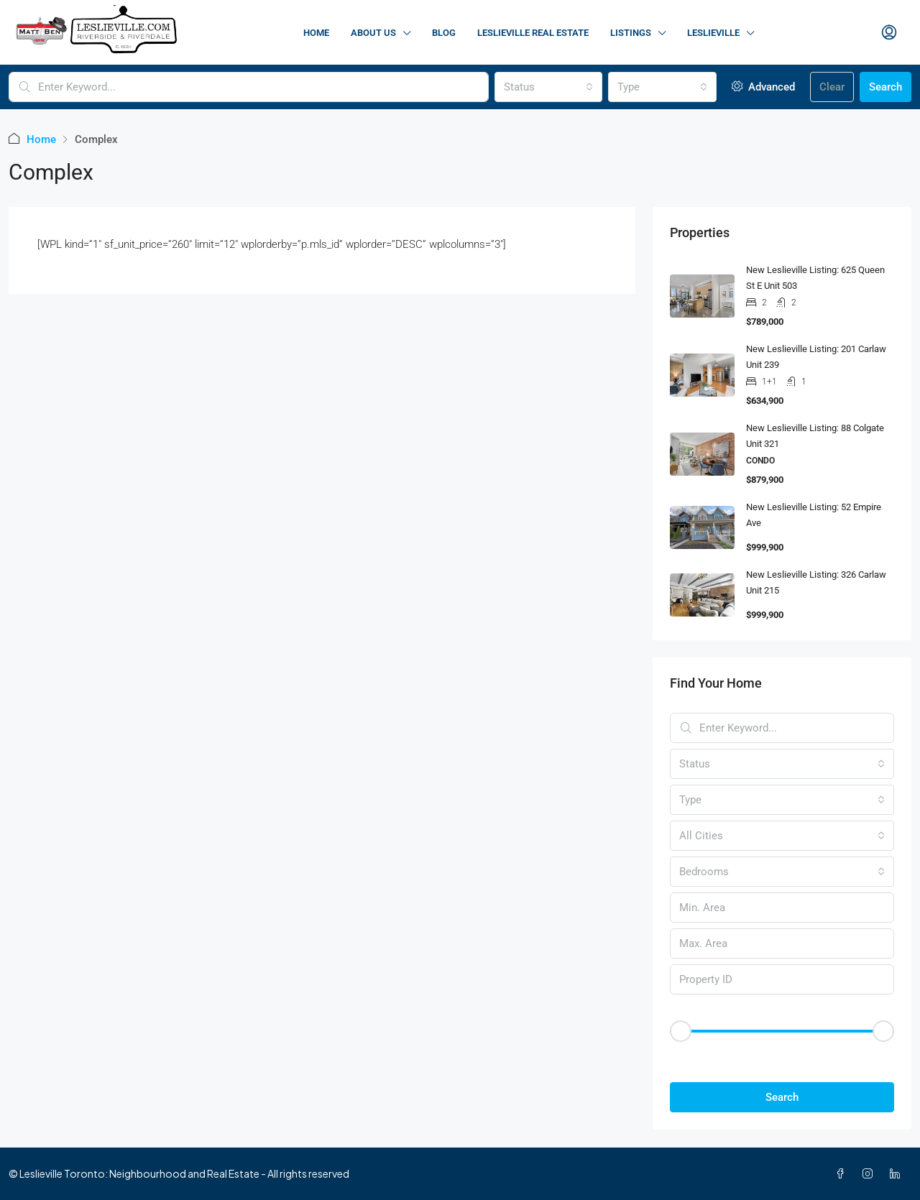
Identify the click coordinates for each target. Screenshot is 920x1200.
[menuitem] (889, 33)
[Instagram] (870, 1173)
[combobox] (548, 87)
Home (316, 32)
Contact (819, 32)
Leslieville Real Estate (533, 32)
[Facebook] (843, 1173)
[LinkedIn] (898, 1173)
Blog (444, 32)
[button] (782, 1056)
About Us (373, 32)
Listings (630, 32)
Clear (832, 86)
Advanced (763, 86)
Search (885, 86)
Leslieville (713, 32)
